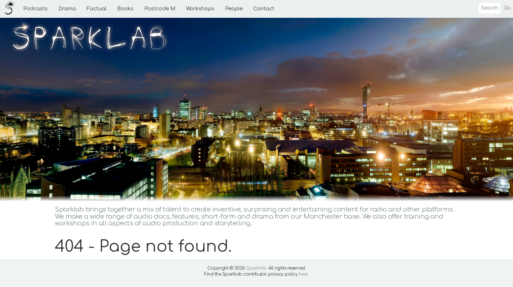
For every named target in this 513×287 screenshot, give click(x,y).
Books (125, 8)
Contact (263, 8)
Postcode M (159, 8)
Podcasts (35, 8)
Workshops (200, 8)
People (234, 8)
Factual (97, 8)
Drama (67, 8)
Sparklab (256, 268)
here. (304, 274)
